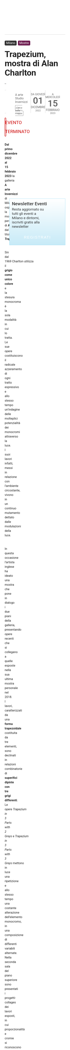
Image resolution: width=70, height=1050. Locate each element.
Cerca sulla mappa (18, 110)
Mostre (24, 43)
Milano (10, 43)
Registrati (37, 237)
